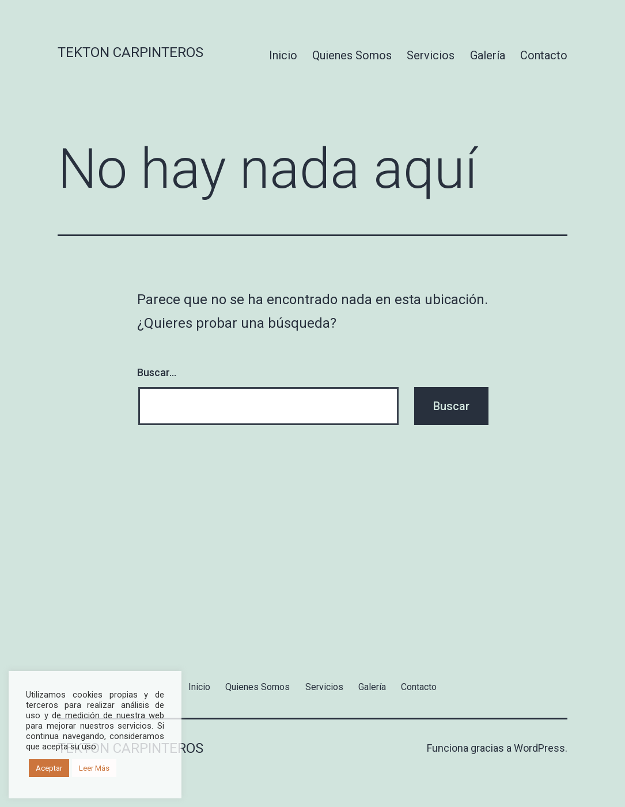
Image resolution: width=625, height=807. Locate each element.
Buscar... (156, 372)
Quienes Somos (352, 55)
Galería (487, 55)
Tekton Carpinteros (130, 52)
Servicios (430, 55)
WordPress (539, 748)
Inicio (283, 55)
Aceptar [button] (49, 768)
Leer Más (94, 768)
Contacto (543, 55)
